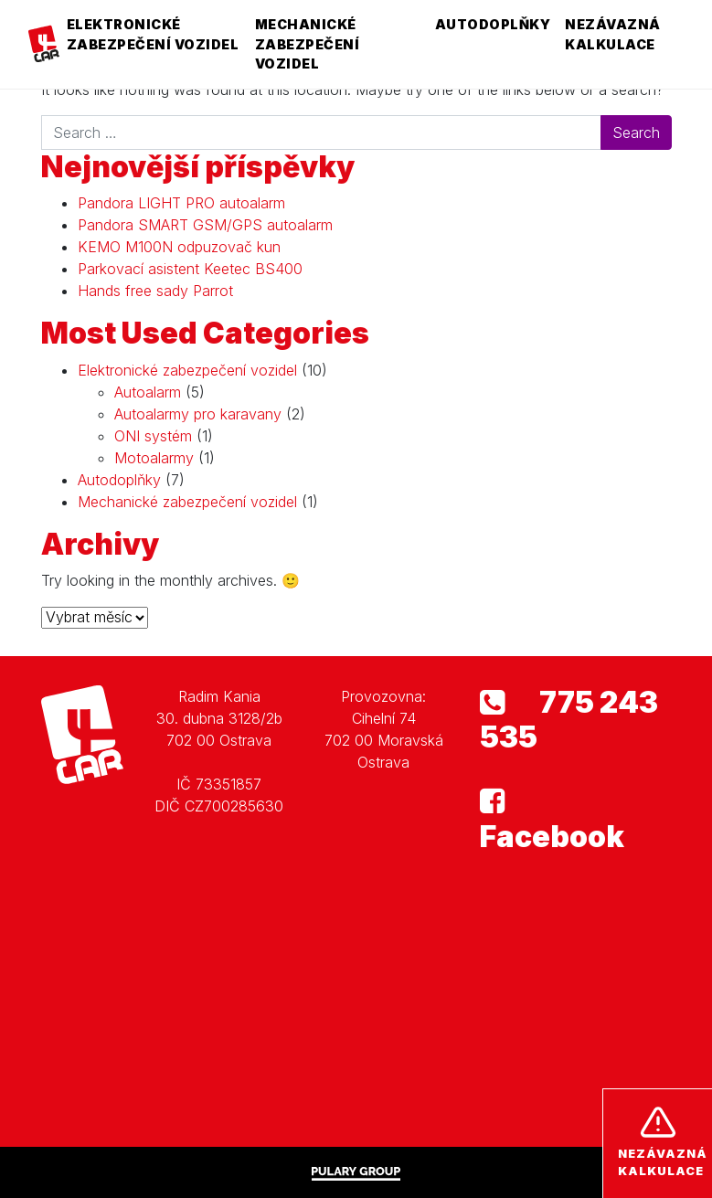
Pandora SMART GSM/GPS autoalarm (205, 225)
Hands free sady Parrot (155, 290)
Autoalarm (147, 392)
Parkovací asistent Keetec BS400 (190, 269)
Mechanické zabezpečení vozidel (307, 43)
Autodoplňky (493, 24)
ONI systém (153, 436)
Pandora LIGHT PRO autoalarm (181, 203)
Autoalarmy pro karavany (198, 414)
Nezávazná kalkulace (613, 34)
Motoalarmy (154, 458)
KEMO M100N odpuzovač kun (179, 247)
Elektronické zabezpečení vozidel (153, 34)
